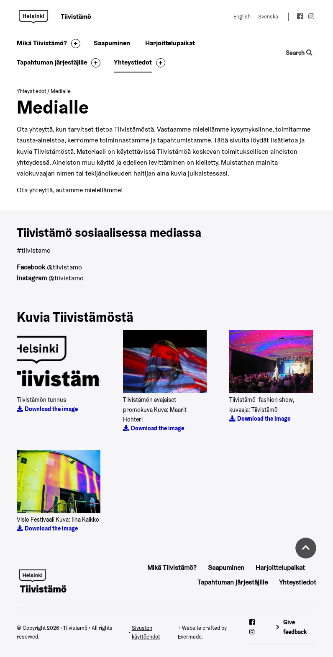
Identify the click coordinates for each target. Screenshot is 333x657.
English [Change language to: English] (242, 16)
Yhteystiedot (133, 62)
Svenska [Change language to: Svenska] (268, 16)
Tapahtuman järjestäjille (52, 62)
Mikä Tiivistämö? (42, 43)
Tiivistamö (33, 16)
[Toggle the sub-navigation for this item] (74, 44)
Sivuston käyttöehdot (146, 632)
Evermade (190, 636)
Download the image (51, 409)
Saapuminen (112, 43)
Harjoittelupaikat (170, 43)
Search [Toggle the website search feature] (299, 53)
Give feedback (295, 627)
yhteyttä (41, 190)
